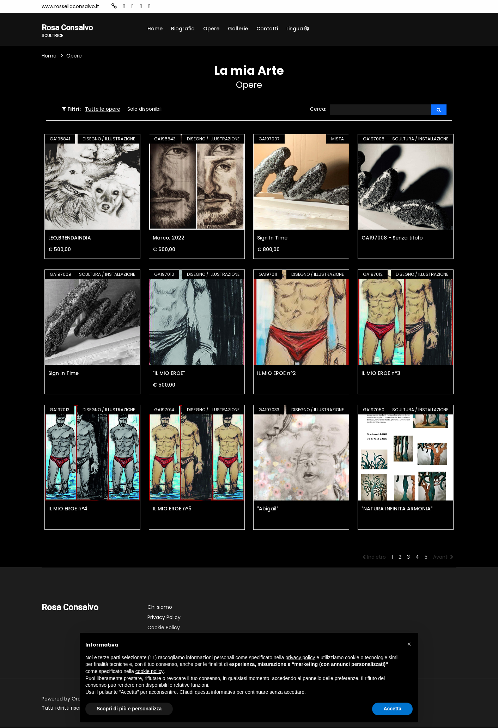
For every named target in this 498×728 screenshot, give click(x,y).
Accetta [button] (392, 708)
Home (155, 28)
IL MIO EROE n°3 (381, 374)
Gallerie (238, 28)
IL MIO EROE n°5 (172, 510)
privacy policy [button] (300, 657)
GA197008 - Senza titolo (392, 239)
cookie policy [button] (149, 671)
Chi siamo (159, 608)
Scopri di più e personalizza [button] (129, 708)
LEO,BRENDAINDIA (69, 239)
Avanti (443, 558)
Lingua (297, 28)
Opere (211, 28)
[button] (409, 644)
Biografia (183, 28)
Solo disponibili (145, 110)
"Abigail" (267, 510)
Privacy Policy (164, 618)
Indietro (374, 558)
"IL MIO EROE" (169, 374)
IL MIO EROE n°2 (276, 374)
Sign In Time (272, 239)
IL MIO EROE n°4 (67, 510)
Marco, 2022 (168, 239)
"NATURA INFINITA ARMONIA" (397, 510)
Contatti (267, 28)
